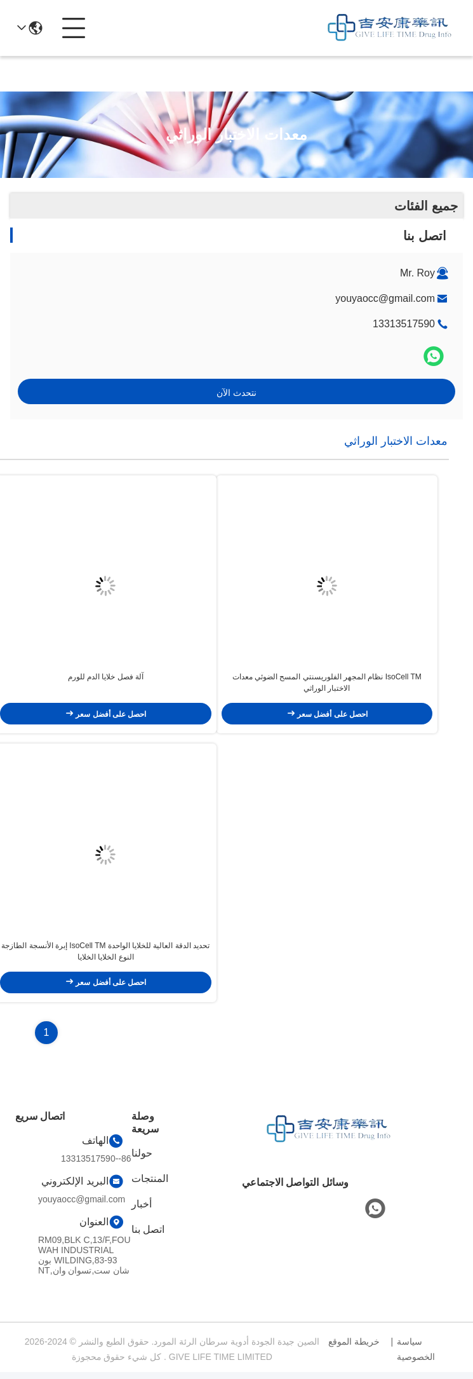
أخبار (141, 1211)
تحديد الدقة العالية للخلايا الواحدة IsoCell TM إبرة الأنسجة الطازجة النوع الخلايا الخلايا (105, 958)
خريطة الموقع (354, 1348)
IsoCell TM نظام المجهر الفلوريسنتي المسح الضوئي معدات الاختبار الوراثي (327, 686)
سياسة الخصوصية (416, 1356)
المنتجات (149, 1185)
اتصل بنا (147, 1236)
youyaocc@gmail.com (385, 298)
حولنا (141, 1160)
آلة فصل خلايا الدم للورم (105, 680)
